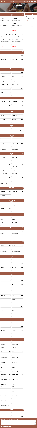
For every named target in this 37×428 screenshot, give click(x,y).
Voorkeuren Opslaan (8, 426)
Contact (20, 1)
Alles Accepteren (3, 426)
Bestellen (14, 1)
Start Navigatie (23, 1)
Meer (29, 1)
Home (11, 1)
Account (27, 1)
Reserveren (17, 1)
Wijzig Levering (34, 1)
